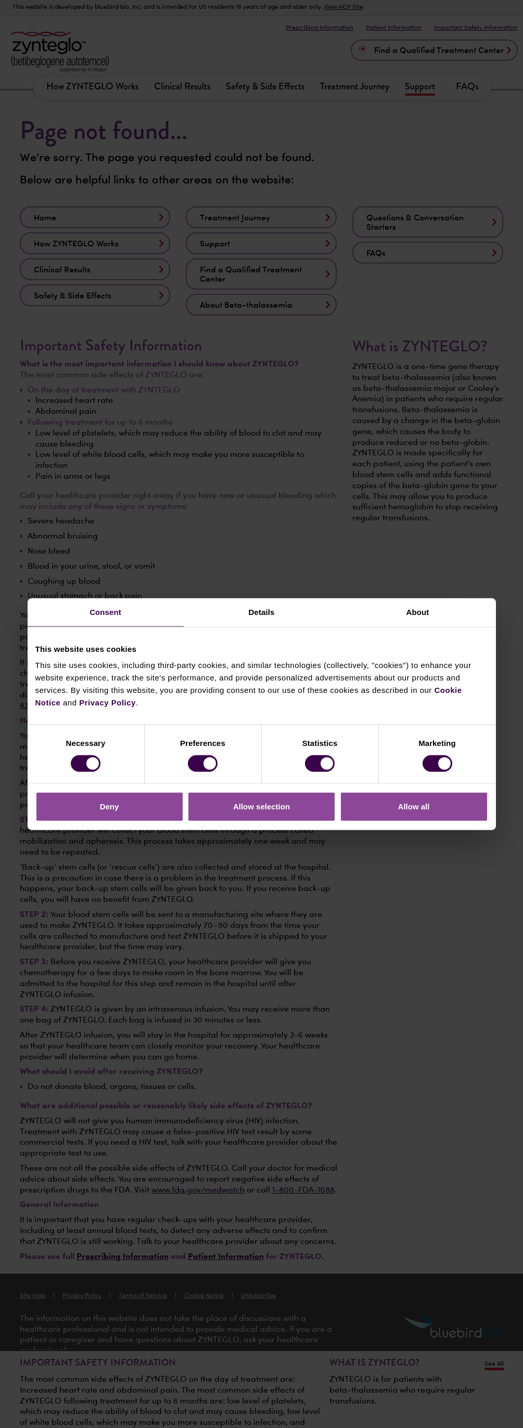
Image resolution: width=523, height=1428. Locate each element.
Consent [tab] (105, 611)
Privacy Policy (107, 702)
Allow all (414, 806)
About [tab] (417, 611)
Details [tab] (262, 611)
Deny (109, 806)
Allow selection (261, 806)
